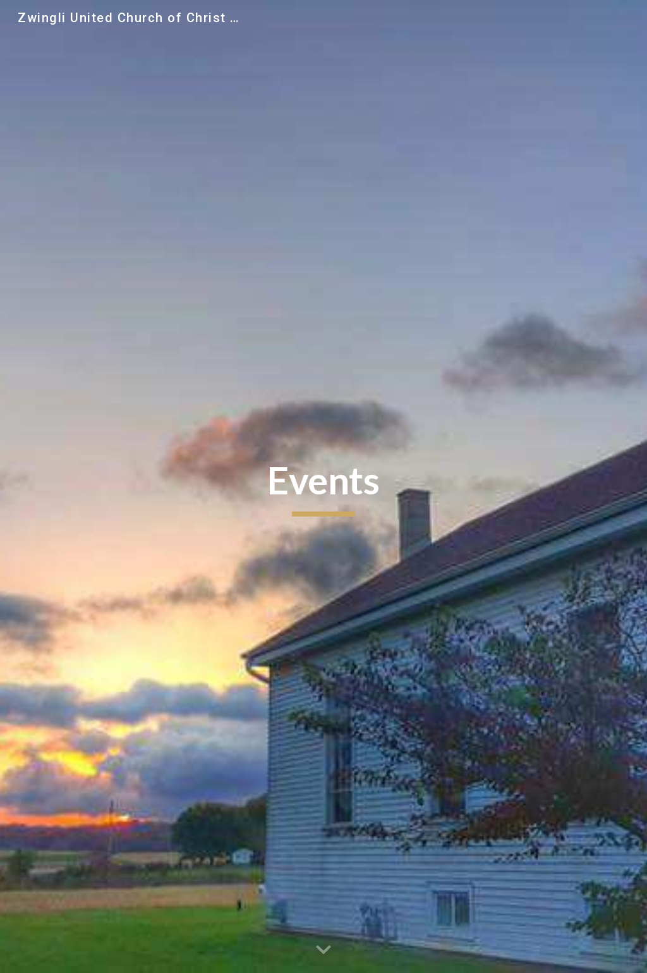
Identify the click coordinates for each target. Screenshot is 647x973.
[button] (323, 950)
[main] (323, 486)
